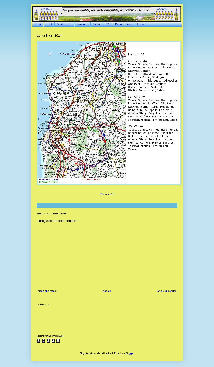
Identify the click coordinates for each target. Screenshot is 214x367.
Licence (140, 24)
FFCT (108, 24)
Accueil (37, 24)
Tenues (129, 24)
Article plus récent (47, 291)
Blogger (130, 353)
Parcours (97, 24)
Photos (118, 24)
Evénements (82, 24)
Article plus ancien (166, 291)
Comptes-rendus (64, 24)
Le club (49, 24)
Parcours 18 (107, 194)
